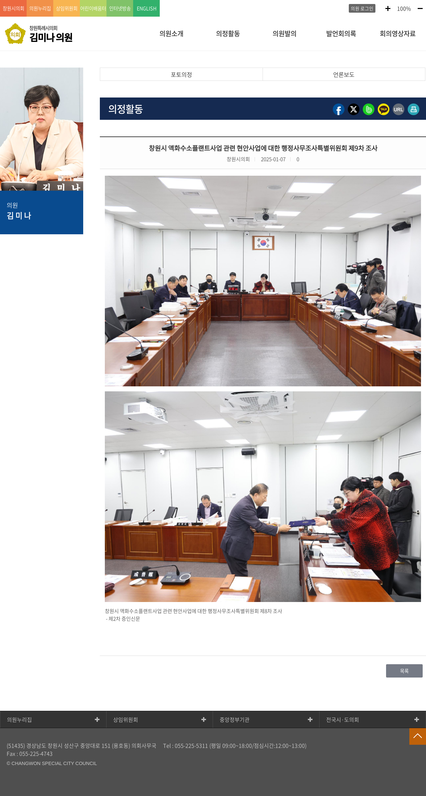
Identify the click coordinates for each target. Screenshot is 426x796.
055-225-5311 (191, 745)
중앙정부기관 (235, 719)
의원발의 (285, 33)
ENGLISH (146, 8)
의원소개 (171, 33)
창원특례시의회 (50, 34)
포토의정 (181, 74)
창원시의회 (13, 8)
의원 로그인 (362, 8)
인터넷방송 (120, 8)
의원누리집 (19, 719)
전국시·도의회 (342, 719)
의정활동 (228, 33)
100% (404, 8)
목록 (404, 671)
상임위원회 (125, 719)
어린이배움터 (93, 8)
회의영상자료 (398, 33)
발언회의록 (341, 33)
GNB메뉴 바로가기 (213, 0)
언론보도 (343, 74)
